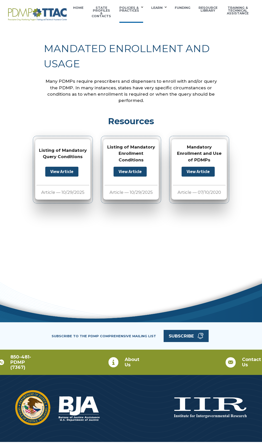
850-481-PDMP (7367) (20, 362)
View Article (61, 171)
